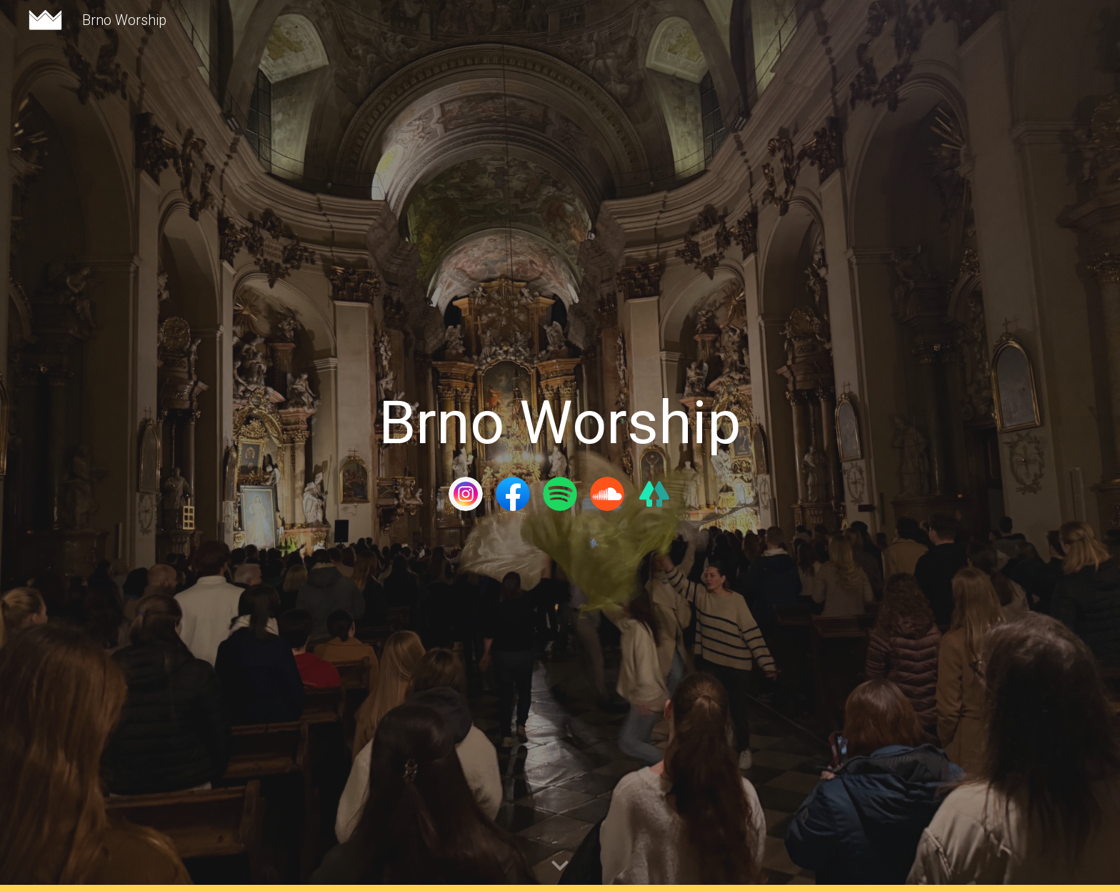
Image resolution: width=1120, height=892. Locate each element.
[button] (560, 866)
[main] (560, 422)
